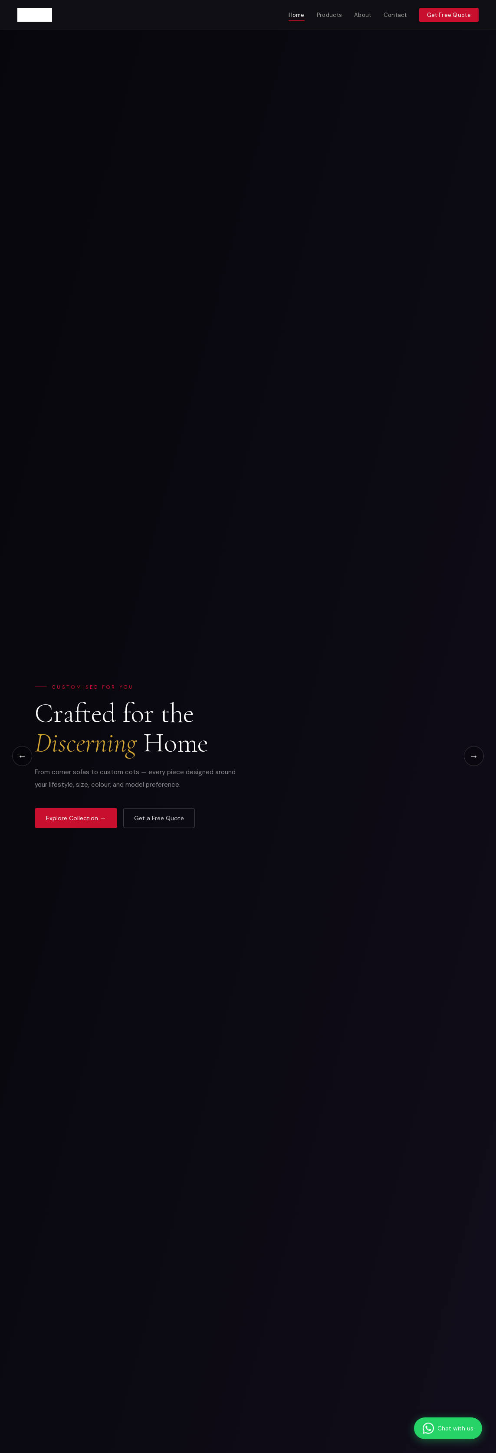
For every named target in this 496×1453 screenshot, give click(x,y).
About (362, 15)
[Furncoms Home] (34, 15)
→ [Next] (474, 756)
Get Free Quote (449, 15)
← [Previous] (22, 756)
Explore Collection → (76, 818)
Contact (395, 15)
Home (297, 15)
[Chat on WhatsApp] (448, 1428)
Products (329, 15)
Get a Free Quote (159, 818)
